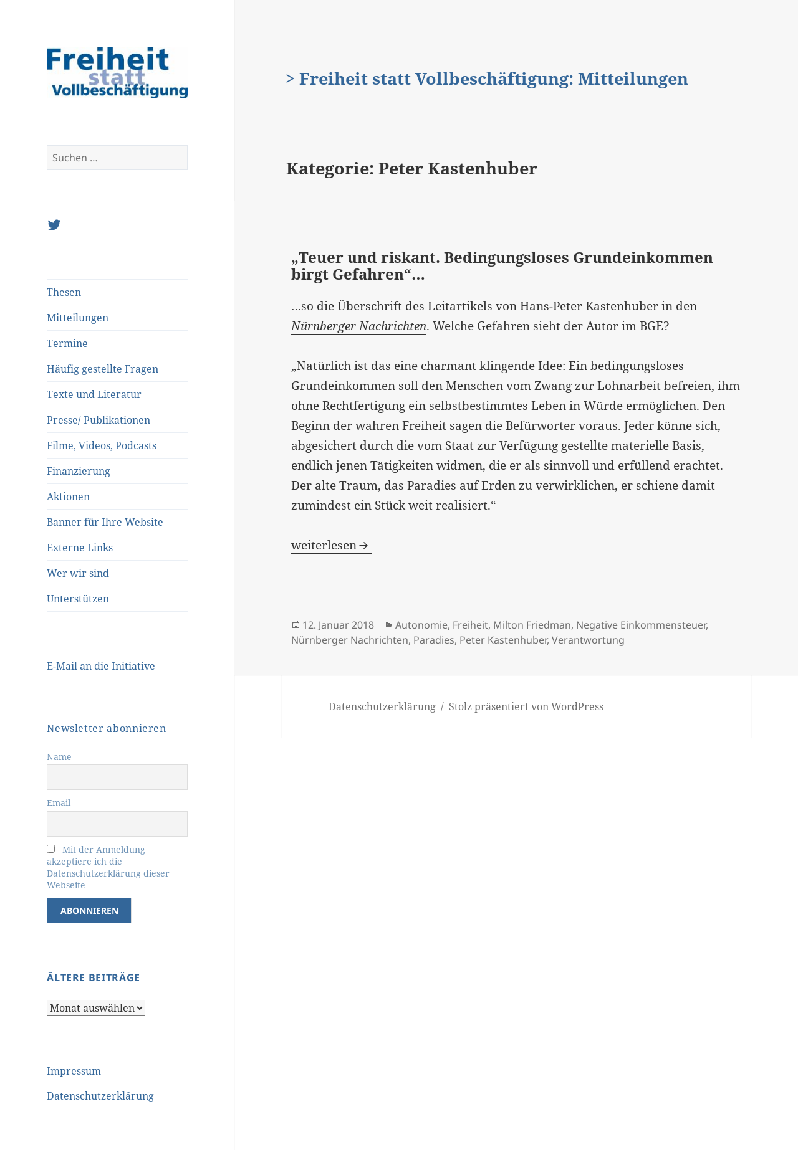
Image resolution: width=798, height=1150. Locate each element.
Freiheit (470, 625)
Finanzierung (78, 471)
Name (59, 757)
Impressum (74, 1071)
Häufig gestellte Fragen (102, 369)
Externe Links (80, 547)
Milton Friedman (532, 625)
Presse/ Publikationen (98, 420)
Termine (67, 343)
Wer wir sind (78, 573)
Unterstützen (78, 599)
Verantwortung (588, 640)
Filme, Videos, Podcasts (101, 445)
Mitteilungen (77, 318)
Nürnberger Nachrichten (349, 640)
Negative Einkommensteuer (641, 625)
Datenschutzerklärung (100, 1096)
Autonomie (421, 625)
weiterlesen (331, 545)
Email (58, 803)
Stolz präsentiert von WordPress (526, 706)
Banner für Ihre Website (105, 522)
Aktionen (68, 496)
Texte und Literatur (94, 394)
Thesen (64, 292)
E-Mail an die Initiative (101, 666)
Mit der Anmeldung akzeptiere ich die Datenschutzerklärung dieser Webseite (108, 867)
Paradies (433, 640)
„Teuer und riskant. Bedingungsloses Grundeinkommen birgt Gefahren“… (502, 266)
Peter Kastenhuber (503, 640)
